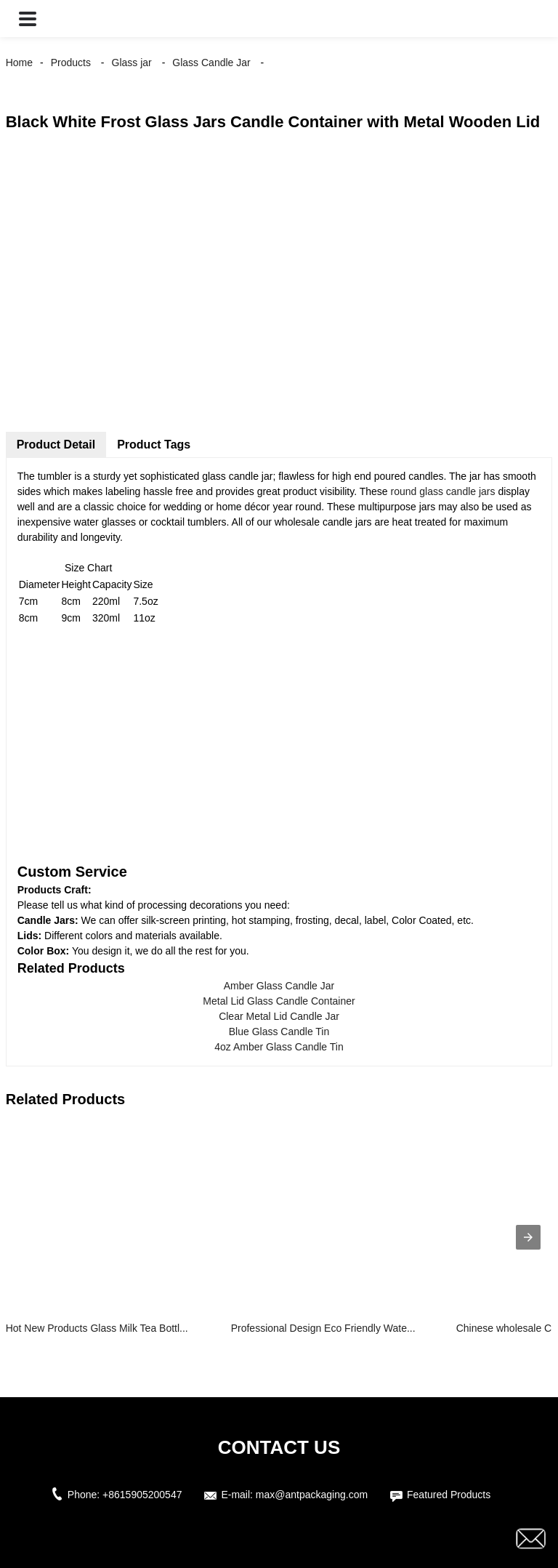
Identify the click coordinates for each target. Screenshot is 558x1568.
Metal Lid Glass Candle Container (279, 1001)
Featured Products (448, 1494)
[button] (27, 18)
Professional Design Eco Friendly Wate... (323, 1328)
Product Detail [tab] (56, 444)
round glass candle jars (443, 491)
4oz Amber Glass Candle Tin (278, 1047)
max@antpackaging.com (312, 1494)
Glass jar (132, 62)
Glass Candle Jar (211, 62)
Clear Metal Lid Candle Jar (279, 1016)
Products (71, 62)
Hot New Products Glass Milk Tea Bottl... (97, 1328)
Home (19, 62)
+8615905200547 (142, 1494)
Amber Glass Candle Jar (279, 986)
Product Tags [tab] (153, 444)
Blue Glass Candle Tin (279, 1031)
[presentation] (528, 1237)
